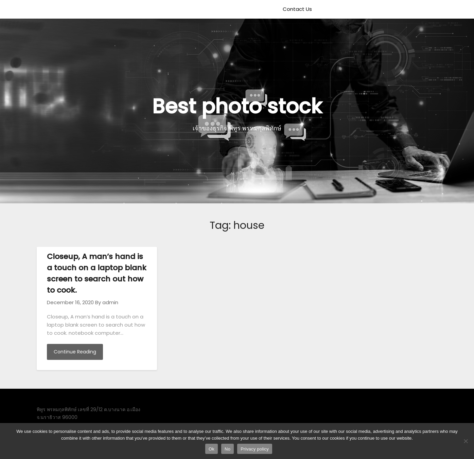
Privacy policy (255, 449)
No (227, 449)
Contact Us (297, 9)
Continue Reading (75, 351)
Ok (211, 449)
